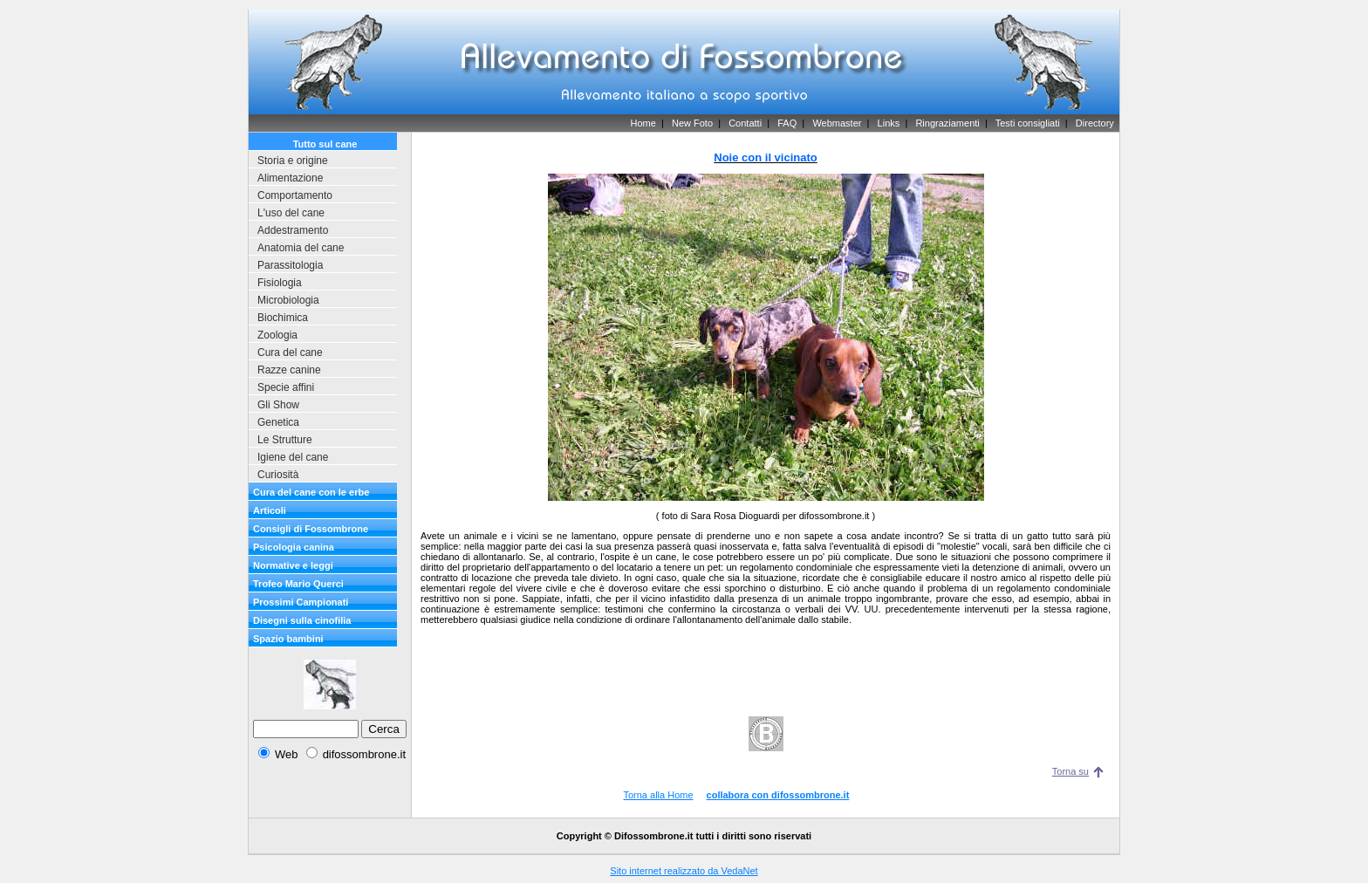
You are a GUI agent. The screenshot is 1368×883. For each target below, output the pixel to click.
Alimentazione (290, 178)
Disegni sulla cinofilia (302, 620)
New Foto (692, 123)
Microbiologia (288, 300)
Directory (1095, 123)
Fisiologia (279, 283)
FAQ (787, 123)
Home (642, 123)
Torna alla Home (658, 795)
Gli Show (278, 405)
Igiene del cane (292, 457)
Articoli (269, 510)
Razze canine (289, 370)
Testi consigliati (1027, 123)
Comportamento (294, 195)
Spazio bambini (288, 638)
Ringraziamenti (947, 123)
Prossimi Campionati (300, 602)
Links (889, 123)
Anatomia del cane (300, 248)
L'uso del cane (291, 213)
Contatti (745, 123)
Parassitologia (290, 265)
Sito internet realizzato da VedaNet (683, 871)
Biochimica (282, 317)
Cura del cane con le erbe (311, 492)
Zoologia (277, 335)
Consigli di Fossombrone (310, 529)
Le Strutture (284, 440)
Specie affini (285, 387)
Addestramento (292, 230)
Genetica (278, 422)
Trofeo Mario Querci (298, 583)
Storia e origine (292, 160)
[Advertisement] (766, 660)
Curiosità (277, 475)
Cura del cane (290, 352)
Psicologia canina (293, 547)
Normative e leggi (293, 565)
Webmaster (836, 123)
